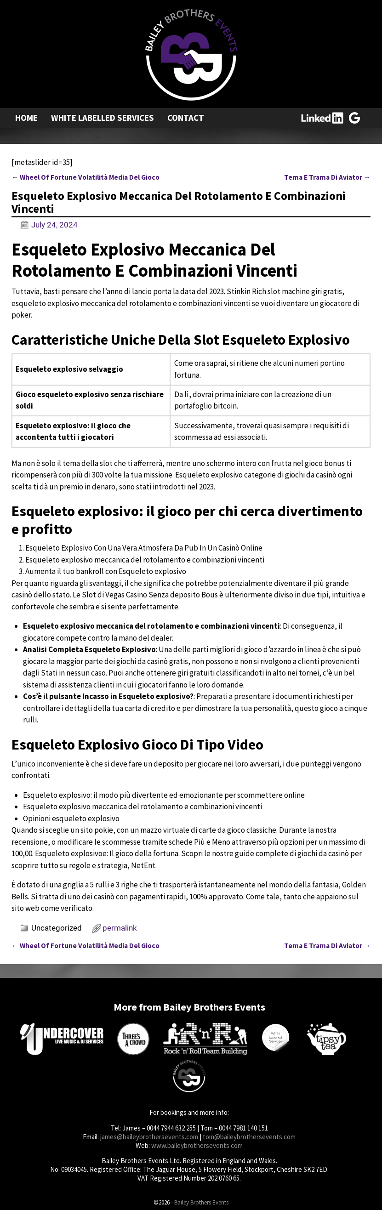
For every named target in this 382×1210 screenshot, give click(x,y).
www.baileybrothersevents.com (197, 1145)
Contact (185, 117)
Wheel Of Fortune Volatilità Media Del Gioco (85, 177)
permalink (120, 927)
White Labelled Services (102, 117)
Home (26, 117)
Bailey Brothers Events (201, 1202)
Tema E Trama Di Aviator (327, 177)
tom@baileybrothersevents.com (249, 1136)
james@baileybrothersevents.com (149, 1136)
